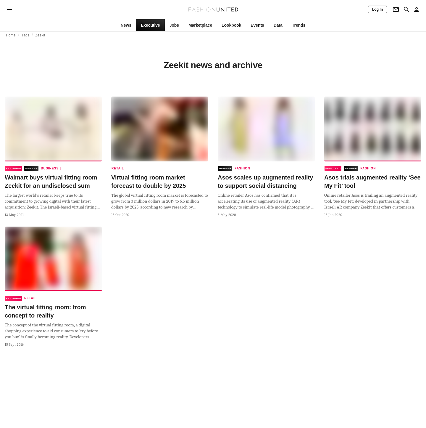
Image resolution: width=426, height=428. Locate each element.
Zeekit (40, 35)
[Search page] (406, 9)
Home (11, 35)
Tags (25, 35)
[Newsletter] (395, 9)
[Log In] (377, 9)
